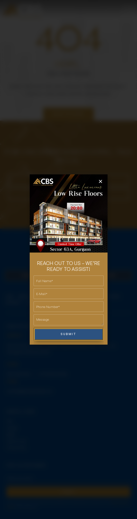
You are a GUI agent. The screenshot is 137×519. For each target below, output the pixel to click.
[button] (100, 181)
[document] (68, 259)
